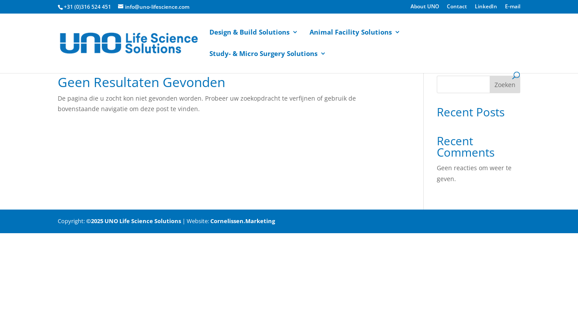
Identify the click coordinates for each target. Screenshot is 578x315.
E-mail (512, 7)
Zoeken (504, 84)
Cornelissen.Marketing (242, 221)
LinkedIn (486, 7)
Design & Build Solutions (249, 32)
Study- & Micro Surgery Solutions (263, 54)
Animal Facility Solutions (351, 32)
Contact (457, 7)
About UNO (425, 7)
